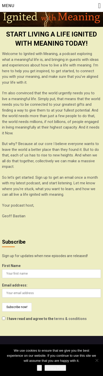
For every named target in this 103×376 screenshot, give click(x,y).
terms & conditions (70, 319)
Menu (8, 5)
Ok (39, 368)
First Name (11, 266)
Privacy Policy (55, 368)
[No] (96, 360)
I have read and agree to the (44, 319)
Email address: (14, 285)
